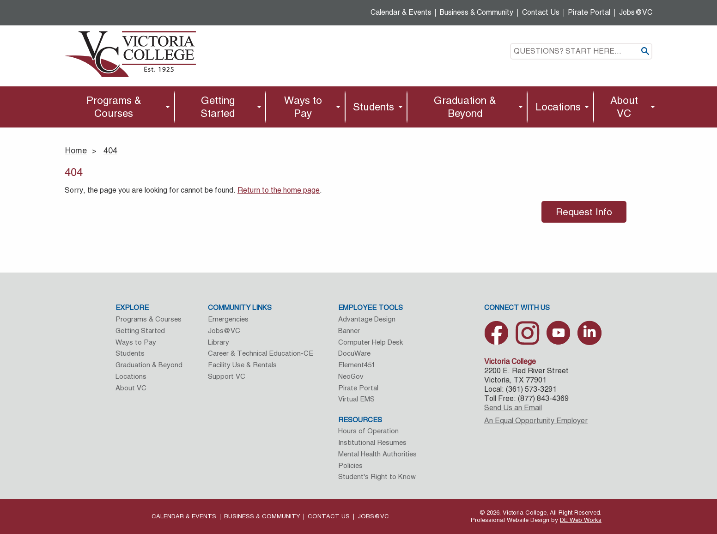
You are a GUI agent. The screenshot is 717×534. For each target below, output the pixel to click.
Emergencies (228, 319)
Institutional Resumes (372, 442)
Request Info (584, 212)
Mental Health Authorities (377, 454)
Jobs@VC (635, 12)
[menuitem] (116, 107)
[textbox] (581, 51)
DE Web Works (581, 519)
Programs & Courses (113, 106)
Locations (558, 107)
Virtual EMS (356, 399)
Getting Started (218, 106)
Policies (350, 465)
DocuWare (354, 353)
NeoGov (351, 376)
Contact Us (540, 12)
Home (76, 150)
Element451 (356, 365)
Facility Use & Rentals (242, 365)
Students (373, 107)
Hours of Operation (368, 431)
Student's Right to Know (377, 476)
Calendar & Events (401, 12)
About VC (624, 106)
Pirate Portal (589, 12)
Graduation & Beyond (465, 106)
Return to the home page (278, 190)
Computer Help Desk (370, 342)
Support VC (226, 376)
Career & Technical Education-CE (260, 353)
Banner (349, 330)
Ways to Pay (303, 106)
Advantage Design (366, 319)
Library (218, 342)
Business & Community (476, 12)
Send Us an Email (513, 407)
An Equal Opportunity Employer (536, 420)
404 (110, 150)
